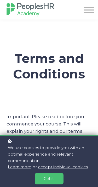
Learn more (19, 166)
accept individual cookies (63, 166)
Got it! (49, 178)
